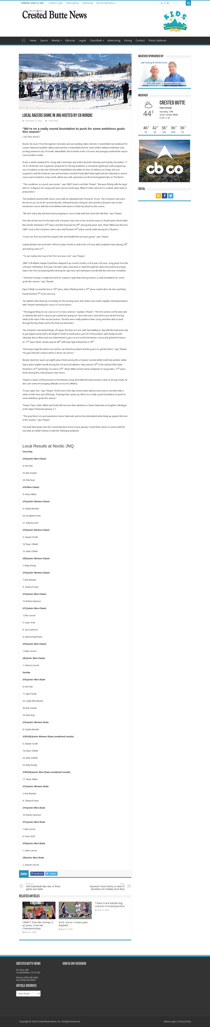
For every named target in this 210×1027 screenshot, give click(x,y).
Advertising (87, 3)
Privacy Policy (184, 1021)
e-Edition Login (56, 3)
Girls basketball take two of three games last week (43, 886)
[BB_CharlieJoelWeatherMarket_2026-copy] (164, 73)
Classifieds (96, 40)
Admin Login (170, 1021)
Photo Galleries (157, 40)
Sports (44, 40)
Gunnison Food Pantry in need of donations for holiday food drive (107, 886)
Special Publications (105, 3)
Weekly (56, 40)
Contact (140, 40)
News (33, 40)
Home (23, 40)
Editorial (70, 40)
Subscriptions (72, 3)
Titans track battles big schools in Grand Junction (110, 905)
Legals (82, 40)
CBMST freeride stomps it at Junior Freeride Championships (37, 925)
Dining (128, 40)
